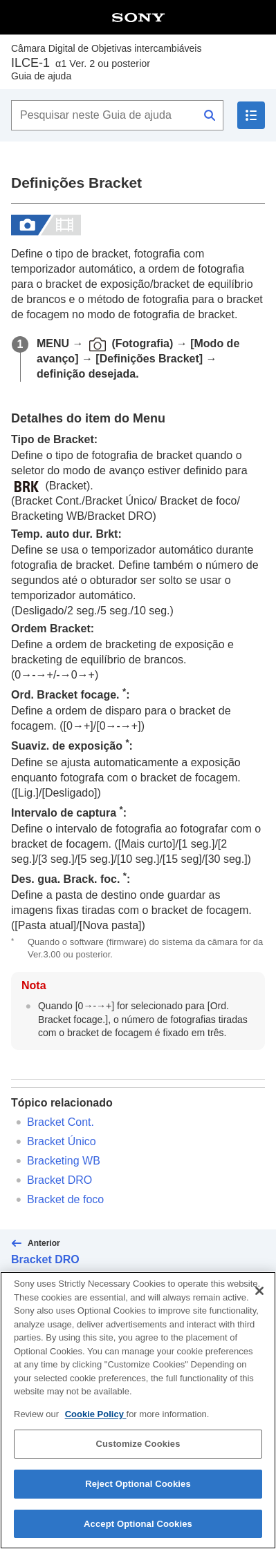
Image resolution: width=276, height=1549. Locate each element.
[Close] (259, 1300)
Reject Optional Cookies (138, 1493)
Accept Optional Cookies (138, 1533)
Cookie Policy (96, 1424)
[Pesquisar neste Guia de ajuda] (117, 115)
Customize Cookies (137, 1453)
